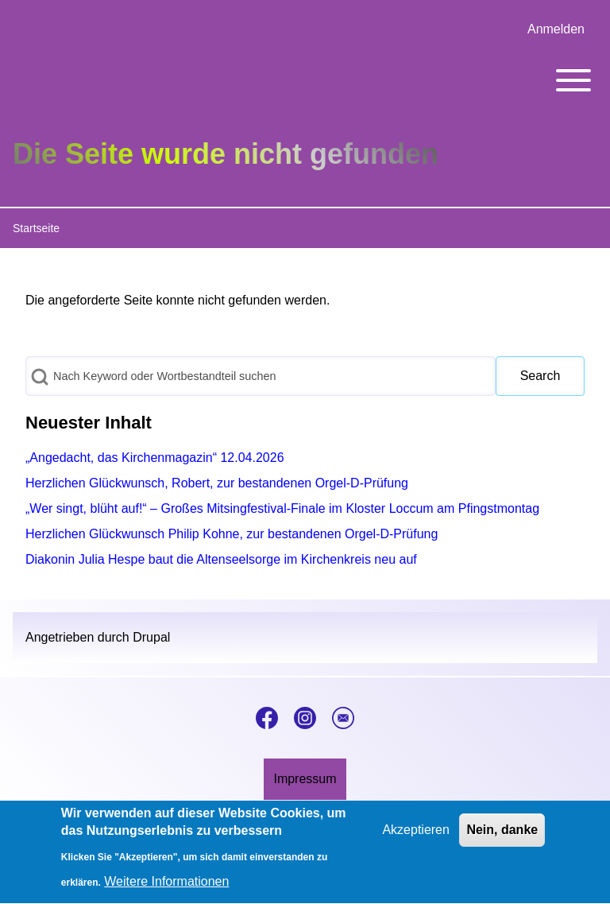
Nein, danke (502, 838)
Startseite (36, 228)
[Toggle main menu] (305, 80)
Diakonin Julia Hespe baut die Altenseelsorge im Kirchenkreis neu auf (221, 559)
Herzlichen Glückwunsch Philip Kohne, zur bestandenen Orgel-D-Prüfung (231, 534)
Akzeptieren (416, 838)
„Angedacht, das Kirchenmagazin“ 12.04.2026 (154, 457)
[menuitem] (556, 29)
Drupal (151, 637)
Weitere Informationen (166, 891)
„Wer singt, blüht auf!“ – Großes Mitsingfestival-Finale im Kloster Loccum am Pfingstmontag (282, 508)
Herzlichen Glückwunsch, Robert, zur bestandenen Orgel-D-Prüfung (216, 483)
